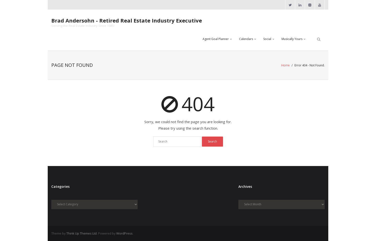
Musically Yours (292, 39)
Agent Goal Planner (216, 39)
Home (285, 65)
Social (267, 39)
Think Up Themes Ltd (81, 233)
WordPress (124, 233)
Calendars (246, 39)
